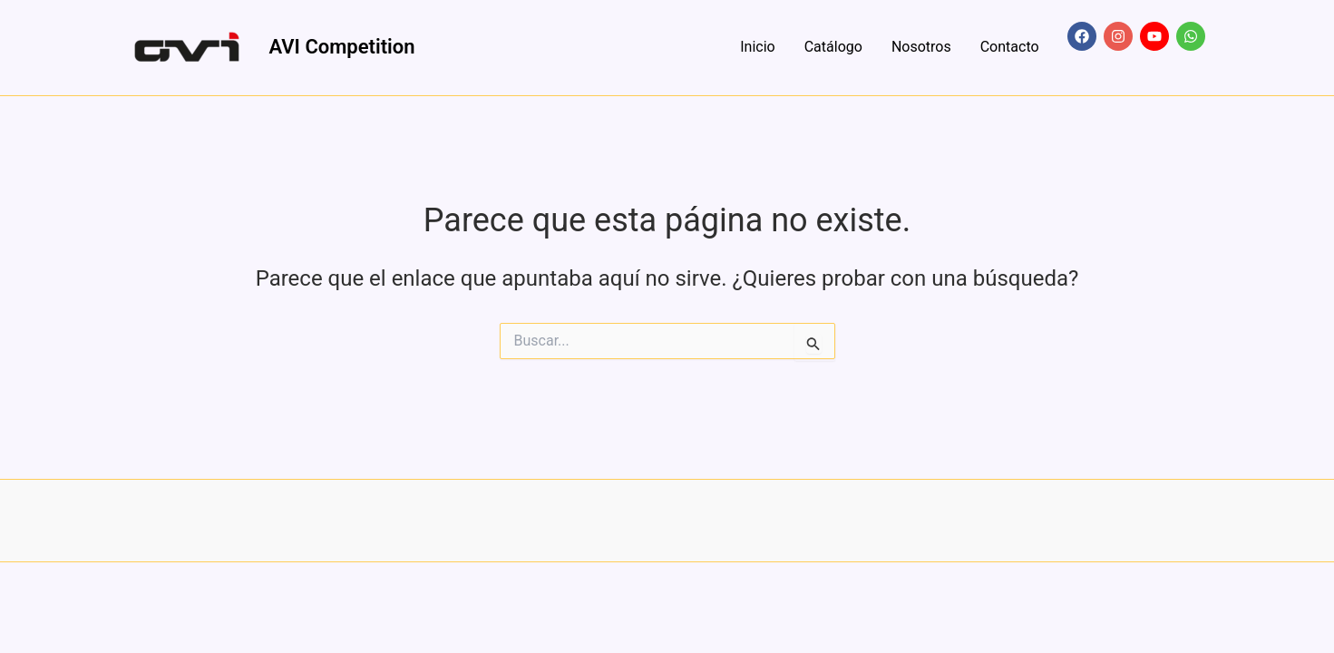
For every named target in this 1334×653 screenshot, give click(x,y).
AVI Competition (342, 46)
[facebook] (1083, 36)
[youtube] (1156, 36)
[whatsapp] (1189, 36)
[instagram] (1120, 36)
